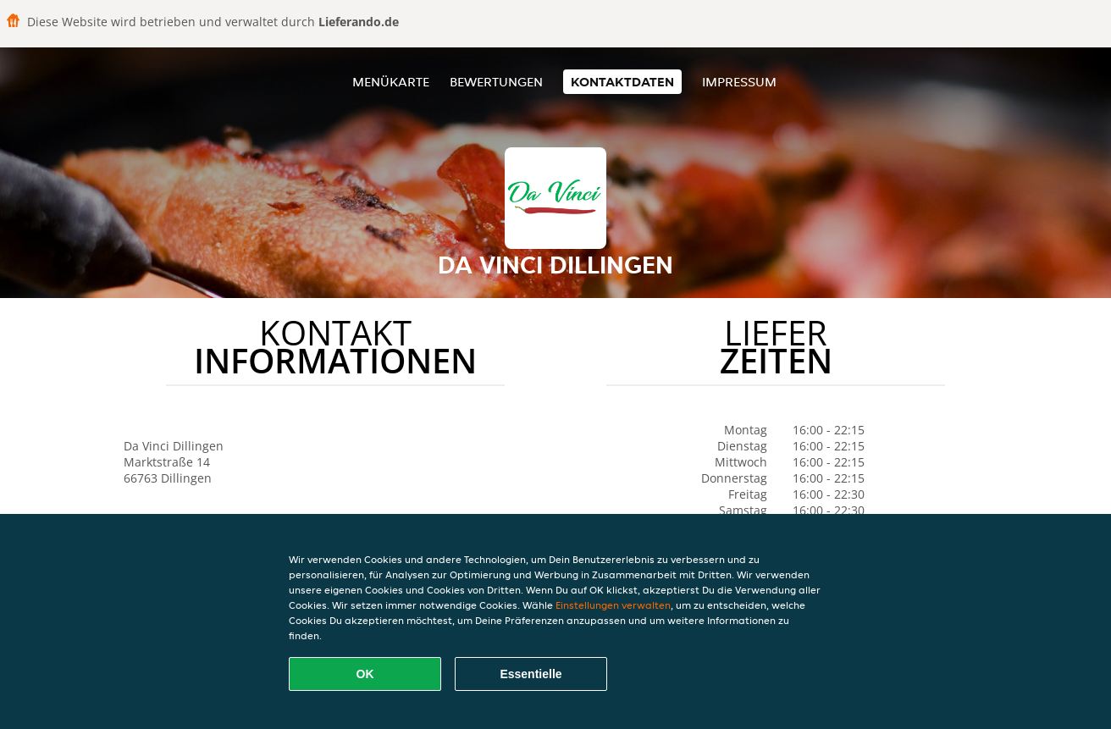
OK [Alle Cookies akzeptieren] (365, 674)
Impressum (739, 82)
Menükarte (390, 82)
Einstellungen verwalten (613, 605)
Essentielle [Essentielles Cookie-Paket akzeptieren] (530, 674)
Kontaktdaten (622, 82)
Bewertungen (496, 82)
